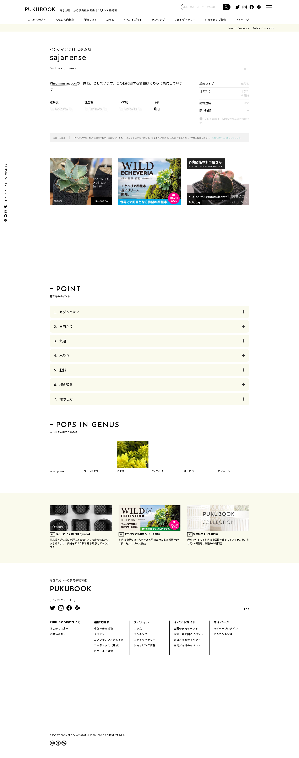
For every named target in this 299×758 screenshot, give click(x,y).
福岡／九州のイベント (187, 645)
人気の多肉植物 (64, 19)
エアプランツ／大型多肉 (109, 639)
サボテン (99, 634)
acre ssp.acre (57, 471)
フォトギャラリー (185, 19)
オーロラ (189, 471)
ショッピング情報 (215, 19)
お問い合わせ (58, 634)
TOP (246, 598)
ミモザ (120, 471)
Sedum (256, 27)
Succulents (243, 27)
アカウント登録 (223, 634)
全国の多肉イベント (186, 628)
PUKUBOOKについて (65, 622)
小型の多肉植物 (103, 628)
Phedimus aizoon (63, 83)
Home (230, 27)
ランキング (158, 19)
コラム (110, 19)
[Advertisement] (149, 247)
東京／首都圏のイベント (188, 634)
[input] (202, 7)
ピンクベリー (158, 471)
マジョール (224, 471)
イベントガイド (132, 19)
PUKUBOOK (45, 9)
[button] (226, 7)
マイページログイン (226, 628)
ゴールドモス (90, 471)
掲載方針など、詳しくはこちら (226, 137)
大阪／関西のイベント (187, 639)
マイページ (242, 19)
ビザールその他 (103, 651)
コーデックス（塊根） (107, 645)
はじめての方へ (36, 19)
